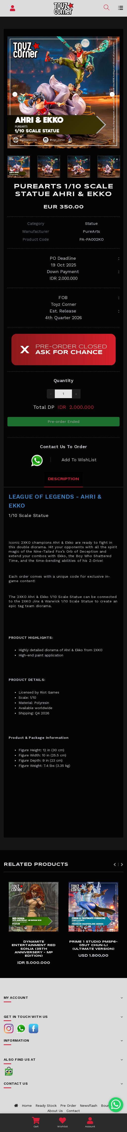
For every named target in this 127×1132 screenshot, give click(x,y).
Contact (73, 1111)
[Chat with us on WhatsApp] (116, 1105)
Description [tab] (63, 479)
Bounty (107, 1105)
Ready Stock (46, 1105)
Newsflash (88, 1105)
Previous (14, 94)
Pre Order (68, 1105)
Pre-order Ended (64, 421)
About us (55, 1111)
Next (112, 94)
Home (27, 1105)
